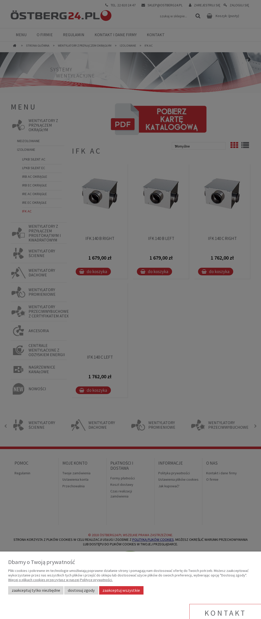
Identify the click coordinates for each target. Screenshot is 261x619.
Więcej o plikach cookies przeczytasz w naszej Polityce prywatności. (60, 579)
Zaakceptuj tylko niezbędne (36, 590)
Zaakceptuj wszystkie (121, 590)
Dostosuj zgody (81, 590)
